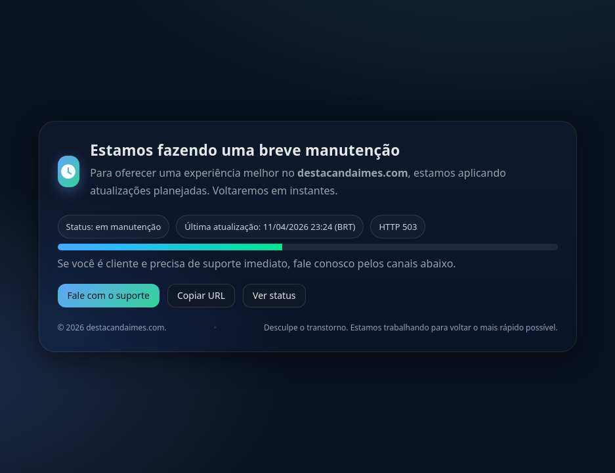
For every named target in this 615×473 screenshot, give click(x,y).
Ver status (274, 295)
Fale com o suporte (109, 295)
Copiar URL (201, 295)
